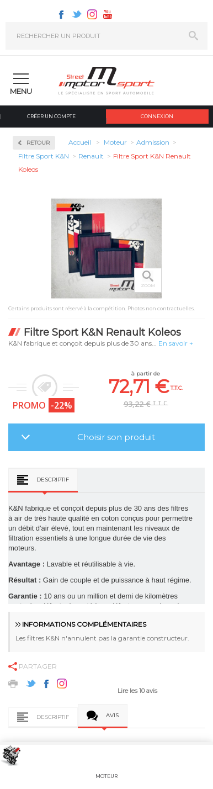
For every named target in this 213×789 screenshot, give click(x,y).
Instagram (92, 14)
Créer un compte (51, 116)
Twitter (76, 14)
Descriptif (52, 479)
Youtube (107, 14)
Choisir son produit (116, 437)
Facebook (61, 14)
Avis (112, 715)
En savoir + (175, 343)
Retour (38, 142)
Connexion (157, 116)
